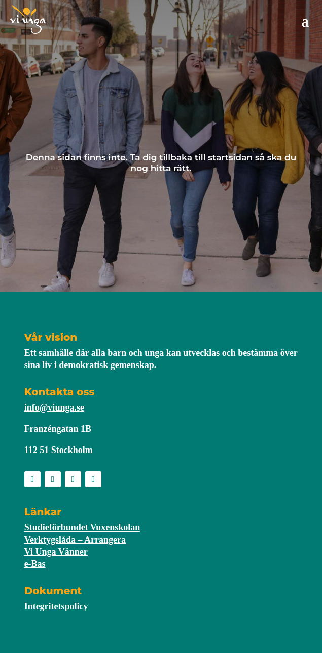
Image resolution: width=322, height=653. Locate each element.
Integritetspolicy (56, 606)
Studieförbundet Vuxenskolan (82, 527)
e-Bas (35, 564)
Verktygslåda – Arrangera (75, 540)
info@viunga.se (54, 407)
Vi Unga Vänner (56, 552)
